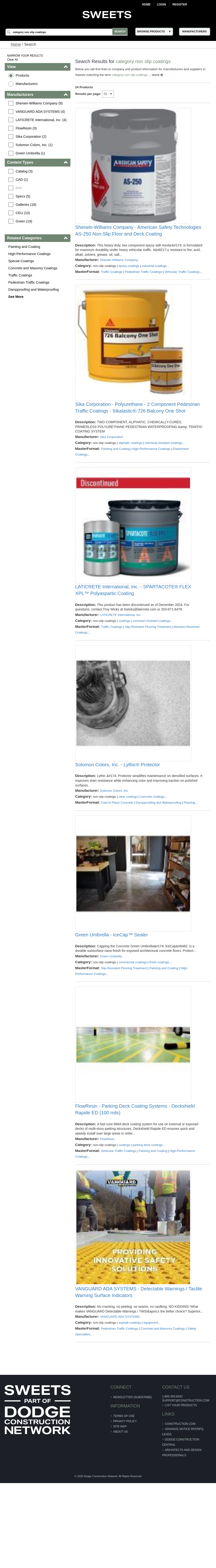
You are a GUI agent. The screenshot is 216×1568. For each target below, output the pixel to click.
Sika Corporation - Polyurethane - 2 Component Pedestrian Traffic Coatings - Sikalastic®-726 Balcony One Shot (137, 434)
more (156, 75)
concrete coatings (152, 845)
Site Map (120, 1511)
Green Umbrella (111, 1015)
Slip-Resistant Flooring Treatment (148, 664)
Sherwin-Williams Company (119, 270)
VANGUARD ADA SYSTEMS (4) (41, 111)
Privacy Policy (125, 1506)
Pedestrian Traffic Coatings (29, 282)
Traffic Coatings (21, 275)
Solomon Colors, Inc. (114, 839)
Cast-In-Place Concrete (117, 851)
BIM (19, 188)
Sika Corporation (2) (31, 136)
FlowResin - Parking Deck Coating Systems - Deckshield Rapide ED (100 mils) (135, 1179)
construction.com (180, 1509)
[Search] (68, 32)
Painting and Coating (25, 247)
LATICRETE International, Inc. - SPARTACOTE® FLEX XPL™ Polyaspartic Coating (133, 628)
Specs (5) (23, 196)
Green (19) (24, 221)
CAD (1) (22, 180)
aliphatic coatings (131, 470)
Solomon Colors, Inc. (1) (34, 145)
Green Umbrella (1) (31, 153)
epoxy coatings (129, 276)
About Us (120, 1516)
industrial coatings (154, 276)
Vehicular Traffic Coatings (118, 1220)
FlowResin (107, 1208)
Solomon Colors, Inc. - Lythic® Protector (117, 813)
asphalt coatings (130, 1408)
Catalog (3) (24, 171)
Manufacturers (27, 84)
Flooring (189, 851)
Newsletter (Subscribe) (132, 1482)
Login (161, 4)
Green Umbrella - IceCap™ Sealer (111, 994)
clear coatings (128, 845)
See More (16, 297)
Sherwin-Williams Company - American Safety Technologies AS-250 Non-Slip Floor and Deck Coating (138, 241)
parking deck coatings (148, 1214)
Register (179, 4)
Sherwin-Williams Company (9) (40, 103)
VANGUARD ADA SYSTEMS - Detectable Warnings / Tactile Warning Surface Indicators (138, 1372)
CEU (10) (23, 213)
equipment (151, 1408)
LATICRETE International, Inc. (121, 652)
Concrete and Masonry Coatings (33, 268)
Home (146, 4)
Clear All (13, 59)
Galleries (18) (26, 204)
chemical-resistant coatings (163, 470)
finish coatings (159, 1021)
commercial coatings (133, 1021)
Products (23, 75)
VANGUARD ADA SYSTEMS (120, 1402)
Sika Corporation (111, 464)
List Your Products (180, 1490)
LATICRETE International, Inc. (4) (41, 120)
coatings (124, 658)
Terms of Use (124, 1501)
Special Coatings (22, 261)
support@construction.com (185, 1485)
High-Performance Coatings (30, 254)
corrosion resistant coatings (152, 658)
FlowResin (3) (27, 128)
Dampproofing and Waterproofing (34, 289)
